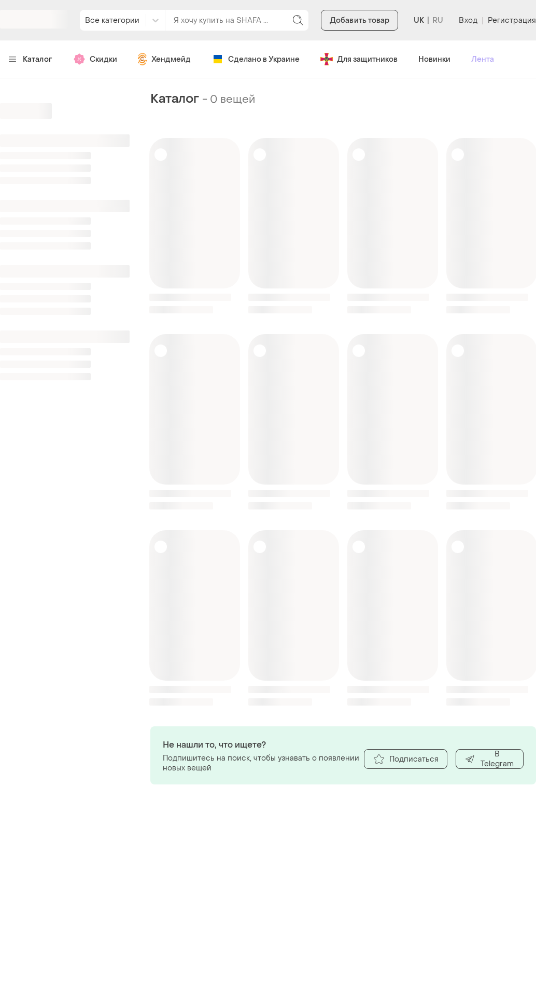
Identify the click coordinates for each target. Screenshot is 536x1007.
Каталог (30, 59)
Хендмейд (164, 59)
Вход (468, 20)
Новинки (434, 59)
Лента (482, 59)
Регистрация (512, 20)
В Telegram (489, 759)
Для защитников (359, 59)
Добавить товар (359, 20)
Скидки (95, 59)
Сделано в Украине (255, 59)
